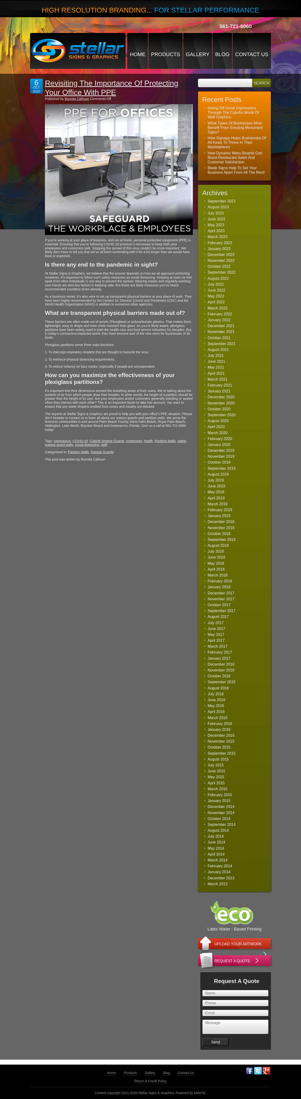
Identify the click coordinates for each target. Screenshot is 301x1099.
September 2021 (221, 344)
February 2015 (220, 795)
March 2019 (218, 504)
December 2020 (221, 397)
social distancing (87, 445)
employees (134, 441)
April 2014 (216, 854)
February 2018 (220, 581)
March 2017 (218, 646)
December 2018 (221, 522)
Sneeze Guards (102, 452)
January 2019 (219, 516)
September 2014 (221, 825)
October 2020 (219, 409)
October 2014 (219, 819)
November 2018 (221, 528)
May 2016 (216, 706)
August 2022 (218, 278)
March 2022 (218, 308)
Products (165, 54)
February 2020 (220, 439)
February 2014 (220, 866)
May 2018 (216, 563)
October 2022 (219, 266)
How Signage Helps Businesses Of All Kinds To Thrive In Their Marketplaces (237, 142)
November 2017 (221, 599)
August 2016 (218, 688)
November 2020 (221, 403)
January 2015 (219, 801)
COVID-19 (80, 441)
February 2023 (220, 243)
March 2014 (218, 860)
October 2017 (219, 605)
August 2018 (218, 545)
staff (104, 445)
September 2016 (221, 682)
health (148, 441)
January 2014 (219, 872)
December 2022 (221, 255)
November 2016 (221, 670)
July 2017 (216, 623)
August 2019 (218, 474)
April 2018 (216, 569)
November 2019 (221, 456)
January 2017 (219, 658)
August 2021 (218, 350)
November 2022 (221, 261)
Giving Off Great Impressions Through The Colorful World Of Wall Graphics (233, 112)
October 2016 (219, 676)
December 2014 (221, 807)
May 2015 (216, 777)
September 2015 (221, 753)
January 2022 (219, 320)
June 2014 (216, 842)
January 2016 (219, 730)
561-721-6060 (235, 26)
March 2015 (218, 789)
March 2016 (218, 718)
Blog (222, 54)
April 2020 (216, 427)
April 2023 (216, 231)
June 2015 (216, 771)
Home (137, 54)
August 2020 (218, 421)
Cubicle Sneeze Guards (107, 441)
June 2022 (216, 290)
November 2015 (221, 741)
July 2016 (216, 694)
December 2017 (221, 593)
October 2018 (219, 534)
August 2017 (218, 617)
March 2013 (218, 884)
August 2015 (218, 759)
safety (182, 441)
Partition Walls (165, 441)
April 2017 (216, 640)
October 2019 (219, 462)
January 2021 (219, 391)
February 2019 (220, 510)
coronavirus (62, 441)
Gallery (198, 54)
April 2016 (216, 712)
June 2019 (216, 486)
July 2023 (216, 213)
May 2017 (216, 635)
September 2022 (221, 272)
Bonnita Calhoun (77, 99)
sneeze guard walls (59, 445)
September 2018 (221, 540)
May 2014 (216, 848)
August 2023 (218, 207)
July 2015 (216, 765)
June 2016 (216, 700)
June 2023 (216, 219)
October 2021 (219, 338)
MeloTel (199, 1093)
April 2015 (216, 783)
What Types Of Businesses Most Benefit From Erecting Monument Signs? (235, 127)
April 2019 (216, 498)
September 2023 (221, 201)
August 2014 (218, 830)
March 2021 (218, 379)
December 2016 (221, 664)
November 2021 (221, 332)
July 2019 (216, 480)
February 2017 (220, 652)
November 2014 (221, 813)
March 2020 (218, 433)
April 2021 (216, 373)
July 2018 (216, 551)
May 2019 (216, 492)
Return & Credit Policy (150, 1081)
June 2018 (216, 557)
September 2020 (221, 415)
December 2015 (221, 735)
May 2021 (216, 367)
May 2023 (216, 225)
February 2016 (220, 724)
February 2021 (220, 385)
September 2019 (221, 468)
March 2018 (218, 575)
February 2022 (220, 314)
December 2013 (221, 878)
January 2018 (219, 587)
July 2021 (216, 356)
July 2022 (216, 284)
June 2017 (216, 629)
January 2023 (219, 249)
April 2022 (216, 302)
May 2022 (216, 296)
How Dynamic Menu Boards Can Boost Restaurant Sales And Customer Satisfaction (235, 157)
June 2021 (216, 361)
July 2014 (216, 836)
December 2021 (221, 326)
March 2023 (218, 237)
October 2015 (219, 747)
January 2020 (219, 445)
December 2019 (221, 451)
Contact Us (251, 54)
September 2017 (221, 611)
